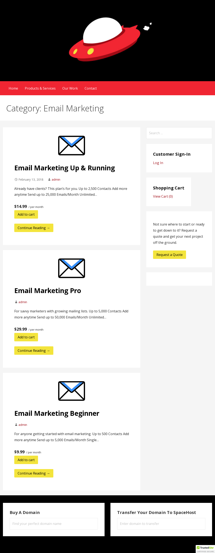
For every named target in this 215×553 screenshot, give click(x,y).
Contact (91, 88)
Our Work (70, 88)
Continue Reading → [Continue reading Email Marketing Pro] (34, 350)
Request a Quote (169, 254)
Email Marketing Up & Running (64, 167)
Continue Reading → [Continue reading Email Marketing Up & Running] (34, 228)
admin (56, 179)
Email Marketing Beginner (56, 413)
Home (13, 88)
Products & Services (40, 88)
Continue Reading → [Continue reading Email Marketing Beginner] (34, 473)
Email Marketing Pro (47, 290)
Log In (158, 162)
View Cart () (163, 196)
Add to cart (26, 214)
